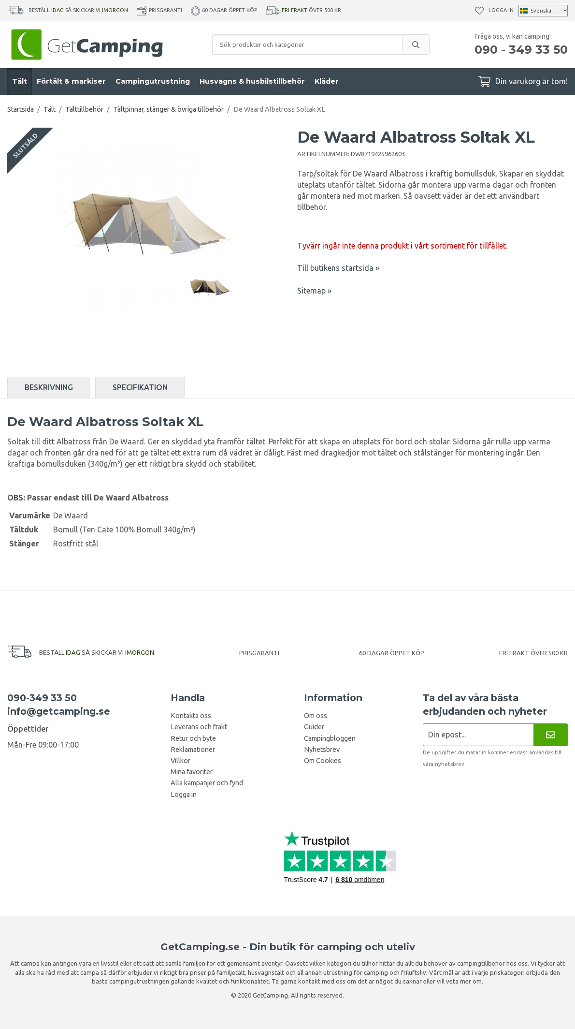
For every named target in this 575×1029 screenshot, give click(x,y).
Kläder (327, 81)
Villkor (180, 760)
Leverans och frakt (199, 727)
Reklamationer (193, 749)
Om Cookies (322, 760)
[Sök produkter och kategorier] (307, 44)
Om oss (315, 716)
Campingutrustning (152, 81)
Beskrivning (49, 387)
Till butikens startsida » (338, 268)
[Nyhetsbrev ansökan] (478, 734)
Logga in (501, 10)
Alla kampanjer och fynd (207, 783)
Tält (19, 81)
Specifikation (140, 387)
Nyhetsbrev (322, 749)
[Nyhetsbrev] (550, 734)
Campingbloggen (330, 738)
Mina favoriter (192, 772)
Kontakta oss (191, 716)
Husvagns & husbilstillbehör (252, 81)
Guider (314, 727)
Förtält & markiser (71, 81)
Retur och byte (193, 738)
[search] (415, 44)
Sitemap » (314, 290)
